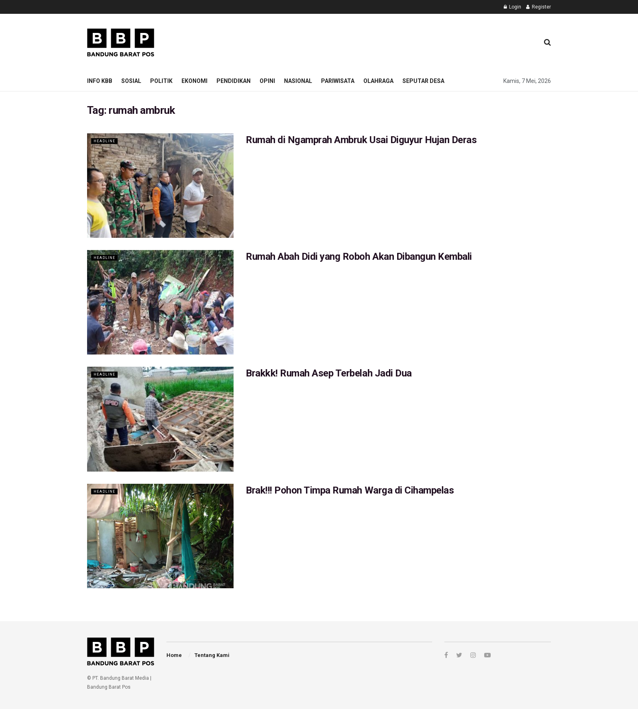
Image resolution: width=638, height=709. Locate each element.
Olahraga (378, 81)
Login (512, 7)
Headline (106, 141)
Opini (267, 81)
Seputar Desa (423, 81)
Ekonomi (194, 81)
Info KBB (99, 81)
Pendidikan (233, 81)
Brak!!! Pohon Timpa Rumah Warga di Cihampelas (350, 490)
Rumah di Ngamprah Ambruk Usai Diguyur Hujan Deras (361, 140)
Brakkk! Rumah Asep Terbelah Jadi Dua (329, 373)
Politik (161, 81)
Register (538, 7)
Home (174, 655)
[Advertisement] (384, 41)
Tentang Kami (211, 655)
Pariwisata (337, 81)
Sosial (131, 81)
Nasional (298, 81)
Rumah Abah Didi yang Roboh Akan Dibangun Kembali (359, 256)
